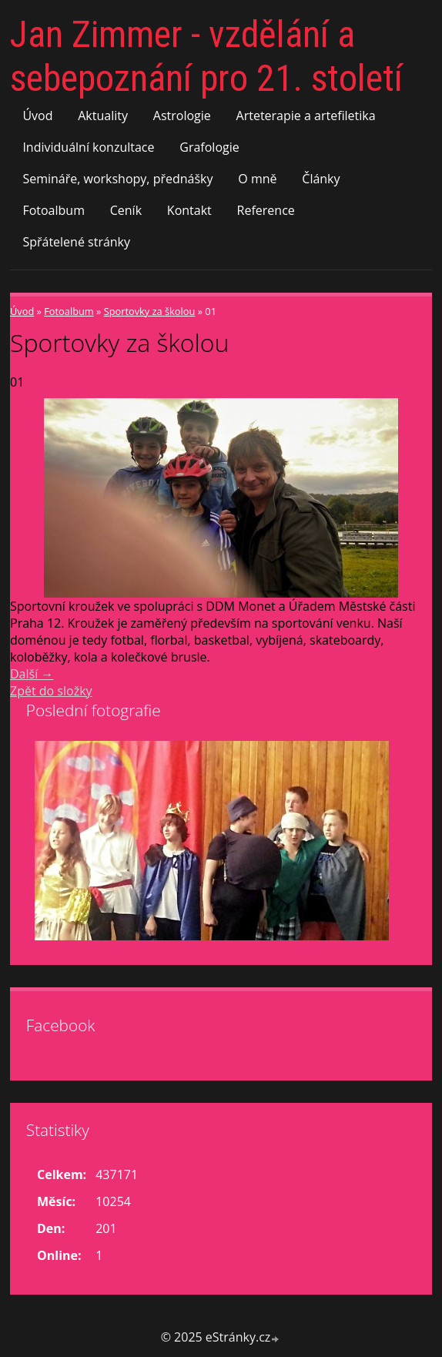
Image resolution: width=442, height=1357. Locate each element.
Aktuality (103, 115)
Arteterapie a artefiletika (306, 115)
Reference (266, 210)
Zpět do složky (51, 690)
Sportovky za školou (150, 311)
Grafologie (209, 147)
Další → (31, 673)
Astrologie (182, 115)
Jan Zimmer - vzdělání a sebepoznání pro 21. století (206, 56)
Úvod (37, 115)
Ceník (126, 210)
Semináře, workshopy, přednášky (117, 178)
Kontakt (189, 210)
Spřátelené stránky (76, 241)
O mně (257, 178)
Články (321, 178)
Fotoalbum (53, 210)
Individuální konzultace (88, 147)
